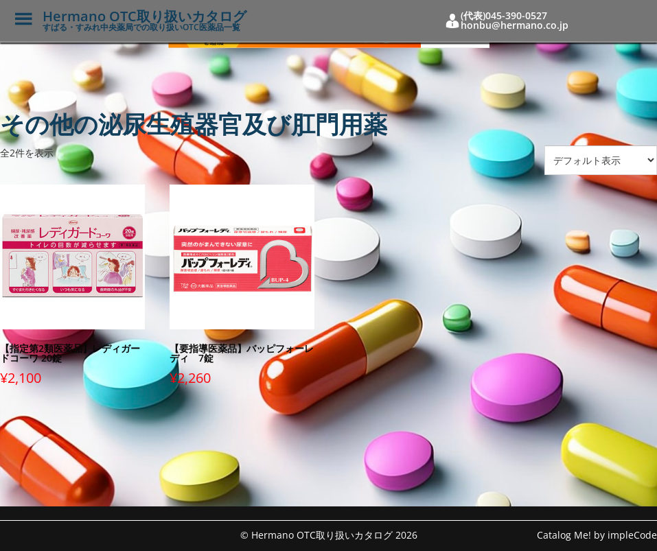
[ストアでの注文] (600, 160)
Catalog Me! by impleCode (597, 534)
